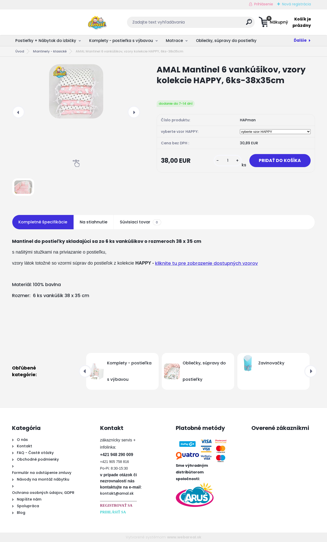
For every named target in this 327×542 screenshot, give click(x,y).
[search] (214, 24)
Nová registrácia (296, 4)
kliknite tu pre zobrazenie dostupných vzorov (206, 263)
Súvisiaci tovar (140, 222)
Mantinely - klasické (50, 51)
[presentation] (18, 112)
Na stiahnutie (93, 222)
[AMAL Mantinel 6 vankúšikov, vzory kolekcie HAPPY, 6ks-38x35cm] (76, 91)
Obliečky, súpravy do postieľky (226, 40)
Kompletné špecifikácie (42, 222)
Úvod (19, 51)
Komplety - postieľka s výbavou (121, 40)
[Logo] (43, 22)
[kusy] (225, 161)
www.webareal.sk (184, 537)
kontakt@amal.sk (117, 493)
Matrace (174, 40)
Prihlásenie (263, 4)
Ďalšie (300, 40)
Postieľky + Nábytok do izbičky (45, 40)
